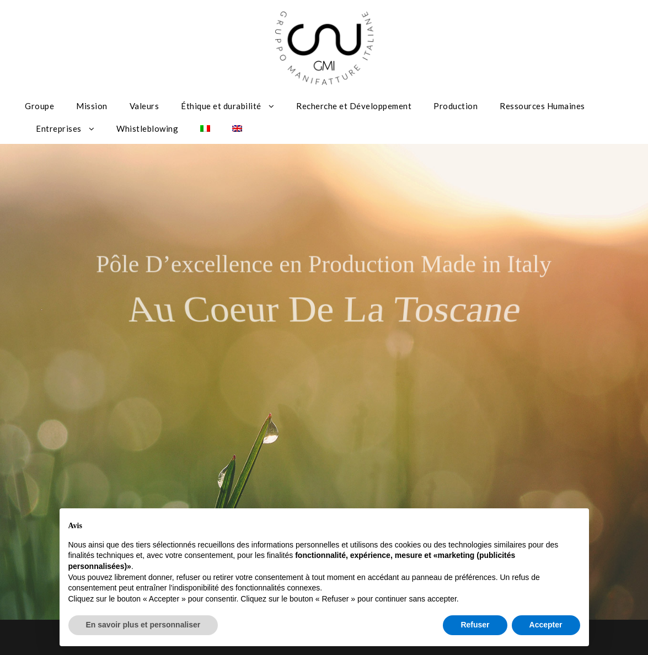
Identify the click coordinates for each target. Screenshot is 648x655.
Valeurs (144, 106)
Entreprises (59, 128)
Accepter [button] (546, 624)
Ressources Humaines (542, 106)
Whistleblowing (147, 128)
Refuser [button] (474, 624)
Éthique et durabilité (221, 106)
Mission (92, 106)
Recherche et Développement (353, 106)
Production (455, 106)
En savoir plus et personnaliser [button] (143, 624)
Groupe (39, 106)
